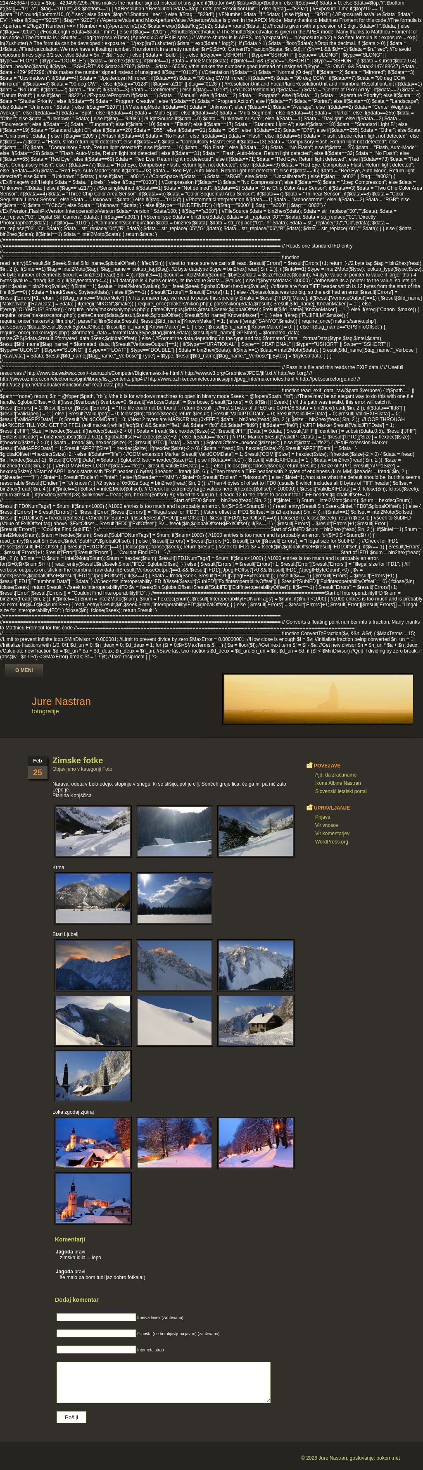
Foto (107, 769)
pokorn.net (388, 1458)
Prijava (322, 817)
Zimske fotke (77, 760)
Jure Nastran (61, 701)
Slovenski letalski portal (341, 791)
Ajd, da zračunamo (335, 775)
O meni (24, 670)
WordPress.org (331, 842)
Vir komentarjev (332, 833)
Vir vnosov (326, 825)
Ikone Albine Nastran (338, 783)
